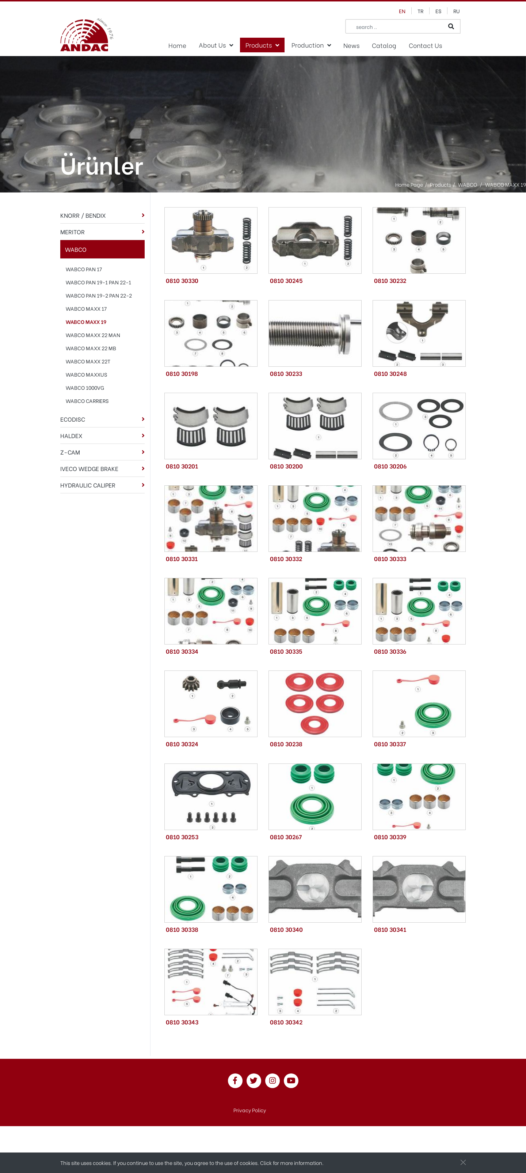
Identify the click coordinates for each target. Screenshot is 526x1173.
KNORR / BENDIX (83, 215)
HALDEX (71, 435)
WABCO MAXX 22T (88, 361)
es (438, 11)
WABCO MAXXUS (86, 374)
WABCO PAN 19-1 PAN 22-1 (98, 282)
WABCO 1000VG (85, 387)
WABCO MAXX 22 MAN (93, 335)
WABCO (76, 249)
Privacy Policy (249, 1110)
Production (307, 44)
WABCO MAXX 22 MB (91, 348)
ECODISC (72, 419)
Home (177, 45)
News (351, 45)
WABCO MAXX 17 (86, 308)
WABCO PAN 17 (84, 269)
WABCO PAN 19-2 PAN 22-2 (99, 295)
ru (456, 11)
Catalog (384, 45)
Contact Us (425, 45)
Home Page (409, 184)
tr (420, 11)
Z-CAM (70, 452)
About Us (212, 44)
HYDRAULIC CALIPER (87, 485)
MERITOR (72, 231)
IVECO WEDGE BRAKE (89, 468)
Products (258, 44)
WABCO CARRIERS (87, 400)
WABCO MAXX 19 (86, 321)
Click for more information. (292, 1162)
